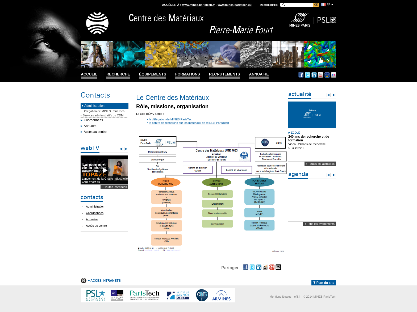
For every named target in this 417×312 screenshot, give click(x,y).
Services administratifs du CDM (103, 115)
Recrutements (224, 74)
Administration (94, 106)
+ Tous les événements (320, 223)
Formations (187, 74)
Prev (121, 149)
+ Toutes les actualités (320, 163)
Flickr (333, 75)
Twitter (307, 75)
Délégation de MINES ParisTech (103, 111)
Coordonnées (93, 120)
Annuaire (259, 74)
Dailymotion (327, 75)
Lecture (104, 170)
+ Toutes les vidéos (114, 186)
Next (126, 149)
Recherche (118, 74)
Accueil (89, 74)
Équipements (152, 74)
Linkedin (314, 75)
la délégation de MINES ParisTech (171, 119)
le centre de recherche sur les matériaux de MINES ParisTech (189, 122)
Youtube (320, 75)
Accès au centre (95, 132)
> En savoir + (296, 148)
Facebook (301, 75)
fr (328, 4)
